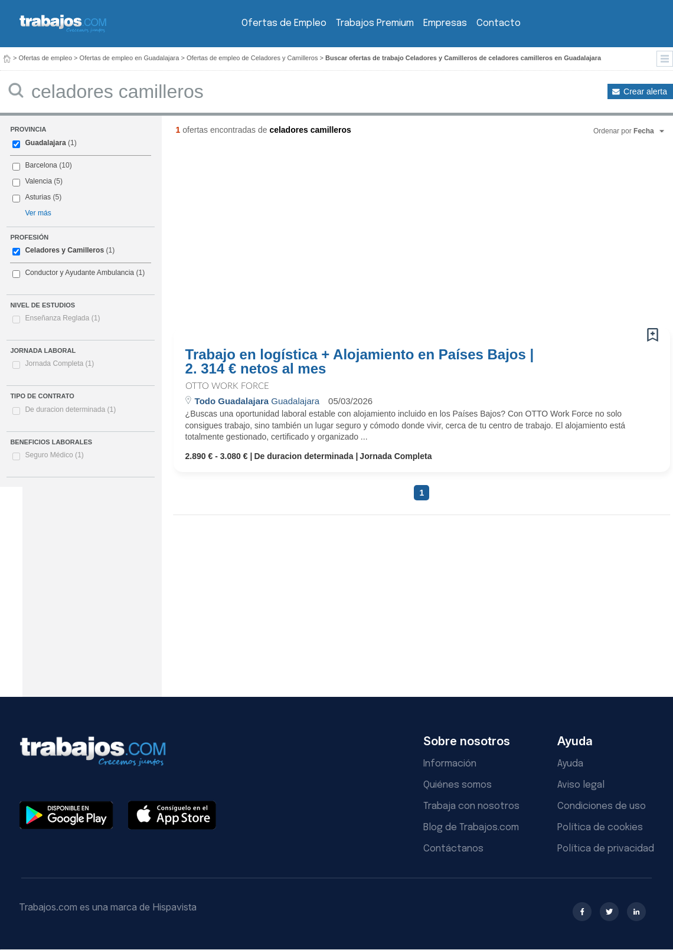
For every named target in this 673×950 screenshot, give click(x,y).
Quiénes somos (457, 785)
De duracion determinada (70, 409)
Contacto (498, 23)
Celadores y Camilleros (64, 250)
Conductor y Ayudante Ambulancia (79, 272)
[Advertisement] (318, 236)
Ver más (38, 213)
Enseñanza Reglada (62, 318)
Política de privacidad (605, 849)
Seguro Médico (54, 455)
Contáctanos (453, 849)
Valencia (38, 181)
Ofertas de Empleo (283, 23)
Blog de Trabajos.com (471, 828)
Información (449, 764)
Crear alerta (645, 91)
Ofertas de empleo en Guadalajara (129, 57)
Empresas (445, 23)
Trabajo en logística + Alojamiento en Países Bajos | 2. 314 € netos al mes (359, 362)
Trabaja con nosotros (471, 806)
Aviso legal (581, 785)
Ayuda (570, 764)
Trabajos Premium (375, 23)
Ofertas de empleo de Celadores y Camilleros (252, 57)
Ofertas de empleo (46, 57)
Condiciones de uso (601, 806)
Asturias (38, 197)
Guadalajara (45, 143)
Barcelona (41, 165)
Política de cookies (600, 828)
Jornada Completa (59, 363)
